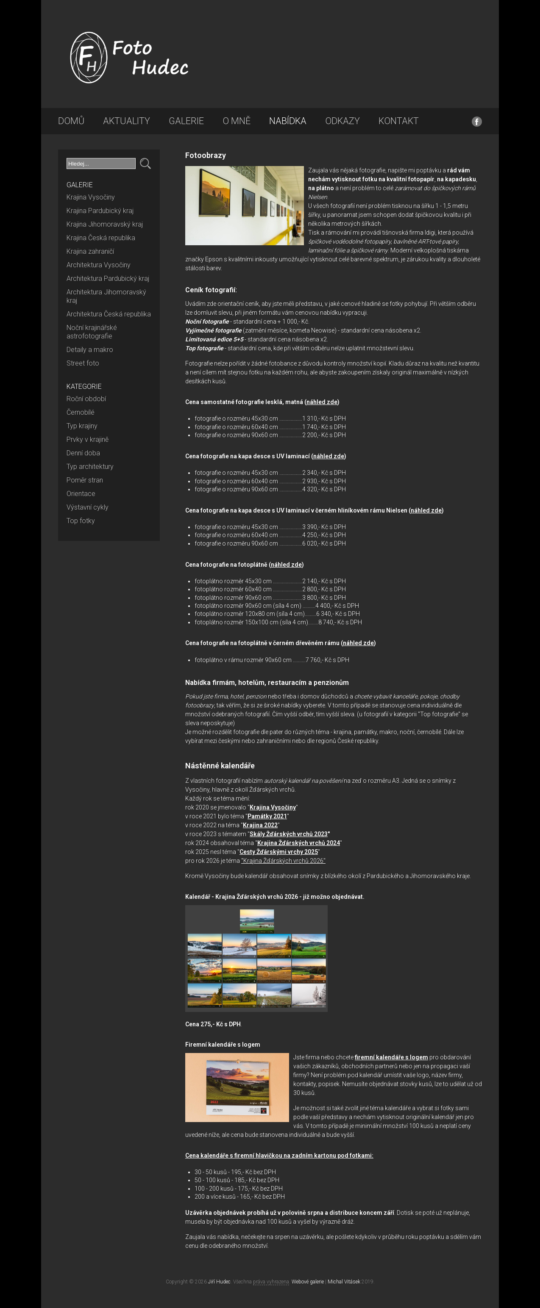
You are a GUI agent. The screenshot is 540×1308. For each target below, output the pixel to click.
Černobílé (81, 412)
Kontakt (399, 121)
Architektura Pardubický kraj (108, 278)
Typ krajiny (82, 426)
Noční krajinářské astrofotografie (92, 332)
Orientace (81, 494)
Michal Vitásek (344, 1282)
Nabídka (287, 121)
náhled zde (321, 402)
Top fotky (81, 521)
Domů (71, 121)
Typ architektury (90, 467)
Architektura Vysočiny (99, 265)
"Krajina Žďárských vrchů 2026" (283, 860)
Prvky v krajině (88, 439)
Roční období (86, 399)
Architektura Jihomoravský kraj (106, 296)
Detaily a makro (90, 350)
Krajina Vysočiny (91, 197)
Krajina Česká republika (101, 238)
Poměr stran (85, 480)
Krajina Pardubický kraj (100, 211)
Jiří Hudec (219, 1282)
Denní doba (83, 453)
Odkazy (342, 121)
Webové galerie (308, 1282)
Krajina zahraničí (90, 251)
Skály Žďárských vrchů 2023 (289, 834)
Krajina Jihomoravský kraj (105, 224)
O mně (237, 121)
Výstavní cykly (88, 507)
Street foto (83, 363)
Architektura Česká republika (109, 314)
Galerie (186, 121)
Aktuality (126, 121)
